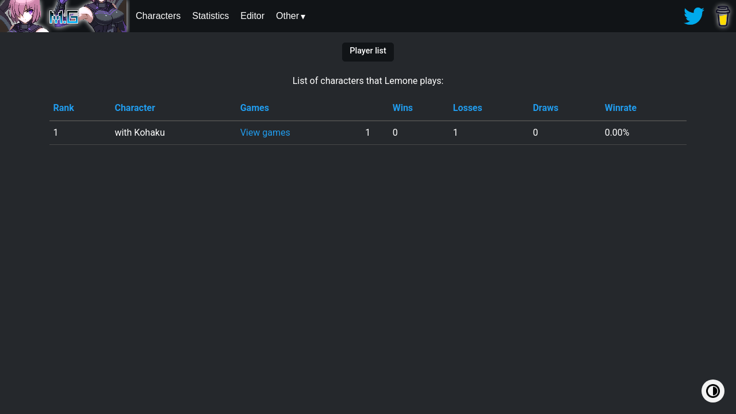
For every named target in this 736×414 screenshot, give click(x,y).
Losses (467, 107)
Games (254, 107)
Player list (368, 51)
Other (287, 16)
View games (265, 132)
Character (134, 107)
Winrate (621, 107)
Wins (403, 107)
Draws (546, 107)
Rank (63, 107)
